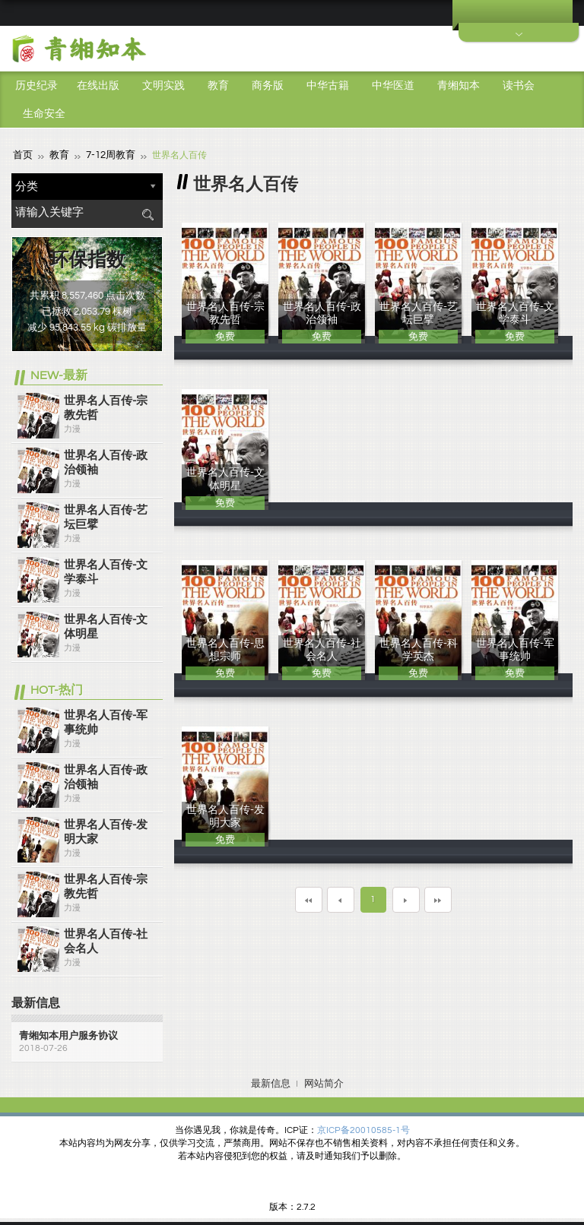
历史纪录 (36, 86)
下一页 (406, 899)
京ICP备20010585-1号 (363, 1130)
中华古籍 (327, 86)
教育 (218, 86)
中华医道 (393, 86)
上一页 (340, 899)
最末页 (438, 899)
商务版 (268, 86)
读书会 (519, 86)
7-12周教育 (106, 155)
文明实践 (163, 86)
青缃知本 (458, 86)
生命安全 (44, 114)
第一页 (308, 899)
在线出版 (98, 86)
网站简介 (324, 1083)
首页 (22, 155)
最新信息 (270, 1083)
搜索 (147, 214)
